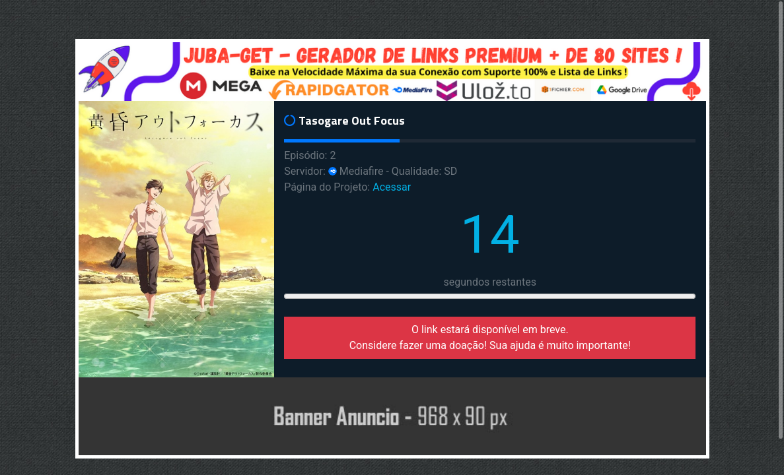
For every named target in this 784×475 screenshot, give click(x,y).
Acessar (392, 187)
